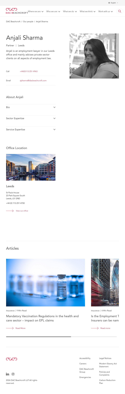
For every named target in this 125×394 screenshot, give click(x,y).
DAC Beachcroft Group (86, 370)
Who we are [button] (51, 12)
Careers (82, 363)
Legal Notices (105, 358)
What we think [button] (86, 12)
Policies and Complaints (104, 373)
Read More (20, 328)
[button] (119, 11)
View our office (22, 211)
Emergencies (85, 377)
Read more (105, 328)
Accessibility (84, 358)
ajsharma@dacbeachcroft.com (33, 80)
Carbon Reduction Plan (107, 382)
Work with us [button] (104, 12)
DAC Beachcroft (13, 21)
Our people (28, 21)
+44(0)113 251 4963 (28, 71)
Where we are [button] (34, 12)
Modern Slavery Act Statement (108, 365)
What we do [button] (68, 12)
